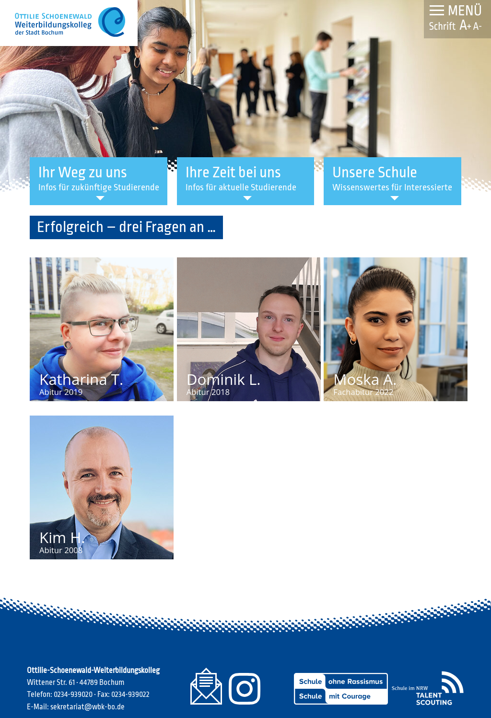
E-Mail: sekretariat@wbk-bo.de (76, 707)
